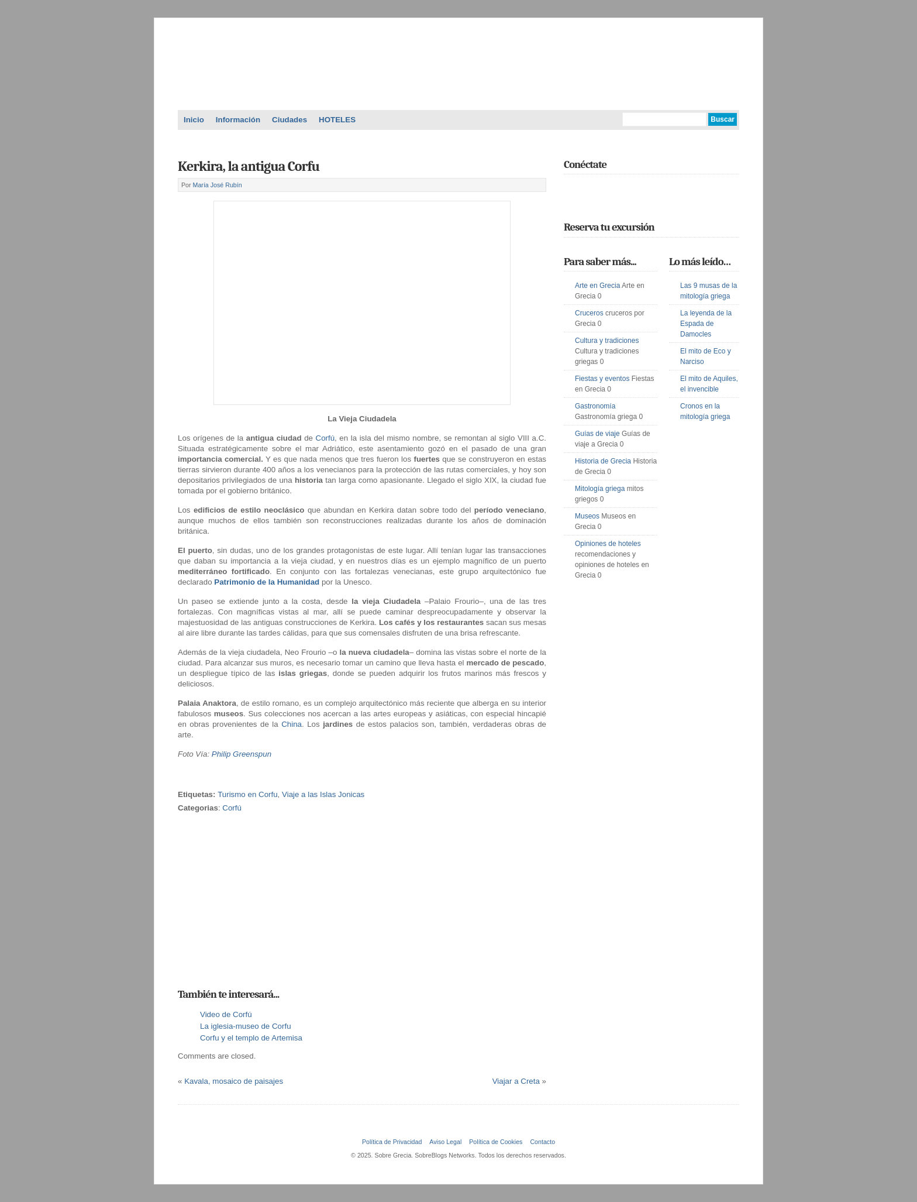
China (291, 724)
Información (238, 119)
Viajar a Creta (516, 1081)
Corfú (325, 438)
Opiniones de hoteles (608, 544)
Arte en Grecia (597, 285)
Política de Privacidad (392, 1141)
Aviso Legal (445, 1141)
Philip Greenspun (241, 754)
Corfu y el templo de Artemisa (251, 1037)
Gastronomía (595, 406)
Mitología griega (600, 489)
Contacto (542, 1141)
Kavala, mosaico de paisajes (233, 1081)
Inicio (194, 119)
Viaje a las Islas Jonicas (323, 794)
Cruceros (589, 313)
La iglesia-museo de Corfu (245, 1026)
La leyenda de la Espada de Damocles (706, 323)
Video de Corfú (226, 1014)
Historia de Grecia (603, 461)
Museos (587, 516)
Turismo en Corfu (247, 794)
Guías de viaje (597, 434)
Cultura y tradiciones (607, 340)
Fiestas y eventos (602, 379)
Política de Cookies (495, 1141)
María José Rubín (217, 184)
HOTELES (337, 119)
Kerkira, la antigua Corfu (248, 166)
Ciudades (289, 119)
